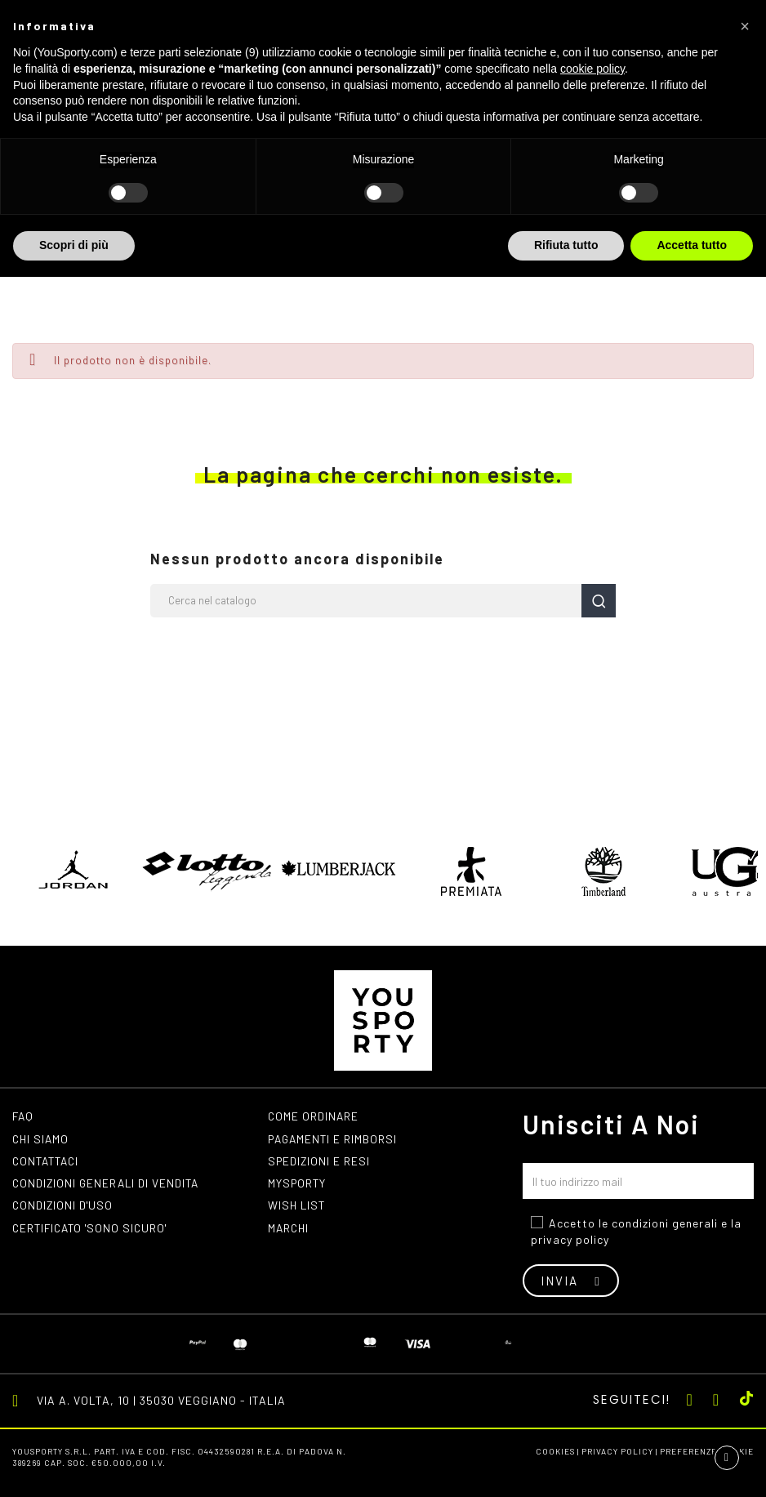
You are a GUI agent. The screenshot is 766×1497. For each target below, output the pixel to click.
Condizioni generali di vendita (108, 1185)
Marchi (289, 1230)
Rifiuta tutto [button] (566, 245)
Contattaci (48, 1162)
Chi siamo (41, 1139)
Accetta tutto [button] (692, 245)
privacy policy (570, 1239)
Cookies (555, 1451)
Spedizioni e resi (320, 1162)
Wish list (297, 1207)
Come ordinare (314, 1116)
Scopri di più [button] (74, 245)
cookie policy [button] (592, 68)
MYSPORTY (298, 1185)
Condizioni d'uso (64, 1207)
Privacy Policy (617, 1451)
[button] (745, 26)
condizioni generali (665, 1223)
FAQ (23, 1116)
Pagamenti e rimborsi (335, 1139)
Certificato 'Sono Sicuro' (94, 1230)
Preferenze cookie (707, 1451)
